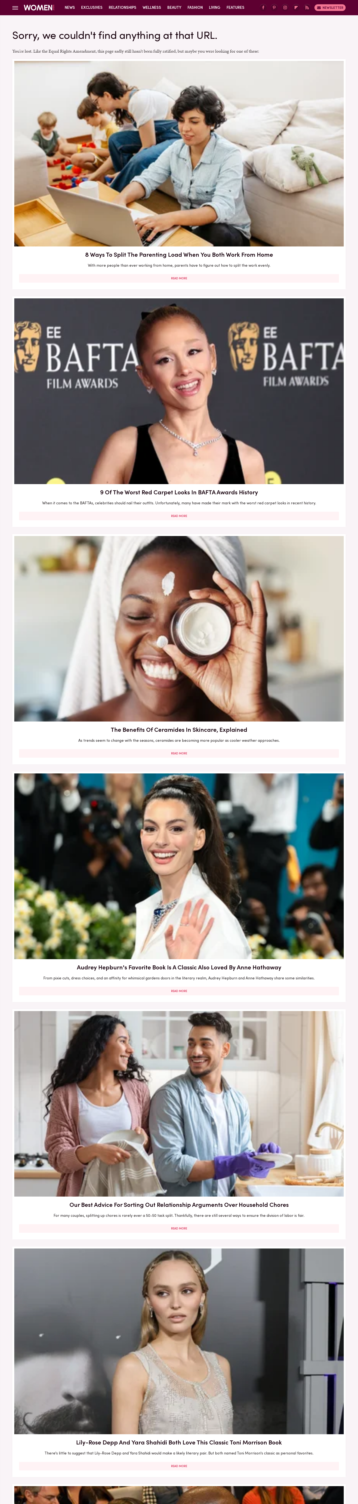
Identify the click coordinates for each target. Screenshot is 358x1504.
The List (260, 1464)
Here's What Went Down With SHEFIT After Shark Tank (66, 1070)
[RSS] (307, 7)
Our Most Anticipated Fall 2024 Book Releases (66, 530)
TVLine (108, 1464)
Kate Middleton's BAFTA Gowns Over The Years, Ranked (179, 1206)
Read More (66, 171)
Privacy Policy (198, 1432)
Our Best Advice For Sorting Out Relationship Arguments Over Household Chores (179, 263)
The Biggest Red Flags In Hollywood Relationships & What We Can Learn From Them (66, 399)
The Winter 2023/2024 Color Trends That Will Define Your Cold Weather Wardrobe (66, 939)
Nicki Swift (240, 1464)
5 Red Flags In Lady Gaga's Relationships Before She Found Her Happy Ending (291, 939)
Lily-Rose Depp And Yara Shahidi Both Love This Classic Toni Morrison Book (291, 263)
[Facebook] (263, 7)
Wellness (152, 7)
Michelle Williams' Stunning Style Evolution (66, 1342)
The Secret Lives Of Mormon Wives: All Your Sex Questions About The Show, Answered (178, 803)
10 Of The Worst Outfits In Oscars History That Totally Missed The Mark (179, 1346)
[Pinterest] (274, 7)
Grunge (161, 1464)
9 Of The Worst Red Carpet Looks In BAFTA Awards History (179, 132)
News (70, 7)
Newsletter (330, 8)
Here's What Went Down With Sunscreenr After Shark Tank (292, 530)
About (152, 1432)
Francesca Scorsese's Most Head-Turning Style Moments (291, 666)
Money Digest (214, 1464)
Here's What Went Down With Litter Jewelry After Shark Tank (66, 799)
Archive (171, 1432)
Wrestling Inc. (284, 1464)
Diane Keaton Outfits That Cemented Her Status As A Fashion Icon (292, 1075)
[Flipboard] (296, 7)
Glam (145, 1464)
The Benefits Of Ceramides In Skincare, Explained (291, 132)
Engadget (70, 1464)
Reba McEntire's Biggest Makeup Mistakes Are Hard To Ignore (178, 935)
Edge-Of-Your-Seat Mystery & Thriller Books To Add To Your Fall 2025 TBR (292, 1346)
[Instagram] (285, 7)
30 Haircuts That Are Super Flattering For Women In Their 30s (66, 666)
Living (214, 7)
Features (235, 7)
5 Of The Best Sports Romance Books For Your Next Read (291, 799)
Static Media (151, 1441)
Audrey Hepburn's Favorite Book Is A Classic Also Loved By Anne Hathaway (66, 263)
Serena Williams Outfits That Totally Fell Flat (66, 1206)
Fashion (195, 7)
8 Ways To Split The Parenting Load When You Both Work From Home (66, 132)
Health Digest (185, 1464)
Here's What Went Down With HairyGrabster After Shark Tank (291, 394)
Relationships (122, 7)
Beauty (174, 7)
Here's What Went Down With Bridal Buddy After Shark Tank (178, 394)
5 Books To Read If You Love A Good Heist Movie (179, 666)
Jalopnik (91, 1464)
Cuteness (127, 1464)
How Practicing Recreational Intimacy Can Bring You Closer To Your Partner (178, 1075)
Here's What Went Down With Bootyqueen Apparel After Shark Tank (179, 535)
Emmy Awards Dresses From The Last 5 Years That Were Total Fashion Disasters (291, 1211)
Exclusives (92, 7)
